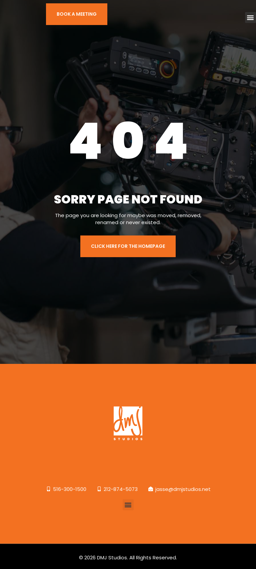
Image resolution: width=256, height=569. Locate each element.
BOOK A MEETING (77, 14)
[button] (250, 17)
